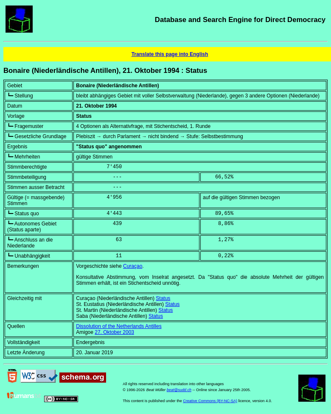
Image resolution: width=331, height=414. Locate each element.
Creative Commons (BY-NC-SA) (210, 401)
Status (163, 298)
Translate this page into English (170, 54)
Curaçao (132, 266)
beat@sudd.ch (179, 390)
